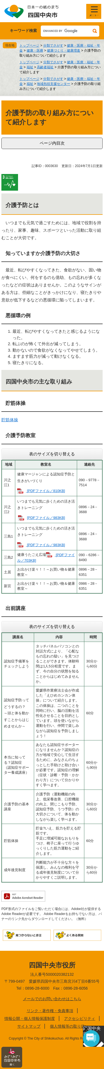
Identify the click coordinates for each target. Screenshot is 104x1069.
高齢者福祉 (45, 67)
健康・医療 (35, 50)
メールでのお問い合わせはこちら (52, 999)
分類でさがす (53, 45)
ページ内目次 (52, 143)
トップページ (29, 45)
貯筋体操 (9, 419)
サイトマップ (28, 1026)
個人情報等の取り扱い (69, 1026)
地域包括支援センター (53, 84)
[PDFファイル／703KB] (46, 558)
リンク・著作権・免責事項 (50, 1011)
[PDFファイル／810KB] (45, 491)
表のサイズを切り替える (52, 454)
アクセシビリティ (79, 1018)
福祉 (30, 67)
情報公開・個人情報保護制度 (29, 1018)
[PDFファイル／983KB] (46, 518)
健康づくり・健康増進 (63, 50)
